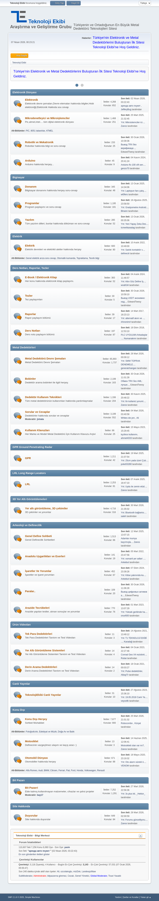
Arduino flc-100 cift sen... (133, 165)
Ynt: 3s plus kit (128, 793)
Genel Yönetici (82, 876)
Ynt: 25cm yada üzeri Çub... (134, 460)
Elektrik (30, 245)
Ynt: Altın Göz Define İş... (133, 281)
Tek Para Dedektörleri (38, 633)
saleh (123, 516)
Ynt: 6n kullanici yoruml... (133, 401)
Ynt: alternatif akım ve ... (132, 318)
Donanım (31, 186)
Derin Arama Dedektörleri (41, 667)
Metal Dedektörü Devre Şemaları (45, 358)
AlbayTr (124, 675)
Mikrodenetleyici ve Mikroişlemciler (47, 118)
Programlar (32, 203)
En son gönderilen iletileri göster (34, 854)
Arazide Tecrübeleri (37, 607)
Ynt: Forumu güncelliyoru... (134, 820)
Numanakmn (130, 338)
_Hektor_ (140, 793)
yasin (67, 847)
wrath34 (125, 285)
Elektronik (31, 99)
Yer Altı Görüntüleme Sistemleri (45, 650)
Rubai (123, 658)
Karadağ (128, 641)
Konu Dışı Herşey (36, 719)
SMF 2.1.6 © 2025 (16, 897)
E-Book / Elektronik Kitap (41, 277)
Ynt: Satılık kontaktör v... (132, 250)
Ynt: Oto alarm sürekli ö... (133, 762)
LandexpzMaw (89, 871)
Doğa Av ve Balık (66, 731)
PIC (27, 130)
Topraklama (82, 258)
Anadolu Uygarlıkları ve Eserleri (45, 556)
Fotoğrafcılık (32, 731)
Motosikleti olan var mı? (132, 745)
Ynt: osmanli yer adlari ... (133, 558)
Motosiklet (31, 741)
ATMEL (49, 130)
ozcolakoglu (66, 871)
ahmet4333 (126, 438)
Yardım (118, 897)
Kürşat (137, 723)
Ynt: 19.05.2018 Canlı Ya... (134, 697)
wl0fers (124, 194)
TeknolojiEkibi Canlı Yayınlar (43, 694)
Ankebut (125, 562)
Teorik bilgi (94, 258)
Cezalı (71, 876)
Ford (73, 770)
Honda (80, 770)
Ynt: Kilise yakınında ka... (133, 575)
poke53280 (126, 464)
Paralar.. (30, 591)
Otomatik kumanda (66, 258)
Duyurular (31, 815)
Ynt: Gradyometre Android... (134, 207)
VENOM (125, 765)
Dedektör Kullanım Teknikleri (43, 397)
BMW (46, 770)
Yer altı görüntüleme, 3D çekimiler (46, 508)
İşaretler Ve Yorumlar (38, 571)
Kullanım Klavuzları (37, 430)
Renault (101, 770)
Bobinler (30, 378)
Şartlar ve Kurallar (131, 897)
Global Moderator (98, 876)
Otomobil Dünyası (36, 757)
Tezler (29, 295)
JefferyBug (126, 109)
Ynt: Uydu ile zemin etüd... (133, 486)
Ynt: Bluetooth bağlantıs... (133, 512)
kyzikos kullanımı (129, 434)
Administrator (39, 876)
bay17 (40, 795)
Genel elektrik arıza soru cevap (41, 258)
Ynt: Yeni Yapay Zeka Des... (134, 224)
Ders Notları (32, 330)
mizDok (76, 871)
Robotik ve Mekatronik (39, 142)
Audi (40, 770)
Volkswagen (90, 770)
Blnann (124, 211)
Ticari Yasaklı (114, 876)
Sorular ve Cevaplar (37, 411)
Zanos (124, 126)
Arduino (30, 160)
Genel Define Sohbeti (38, 536)
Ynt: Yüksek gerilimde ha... (134, 612)
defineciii (125, 253)
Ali (137, 418)
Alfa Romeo (31, 770)
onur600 (125, 615)
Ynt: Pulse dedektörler (131, 671)
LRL (27, 484)
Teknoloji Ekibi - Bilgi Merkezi (33, 835)
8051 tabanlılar (38, 130)
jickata (40, 419)
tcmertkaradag (128, 227)
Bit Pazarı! (31, 787)
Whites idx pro (128, 418)
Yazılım (29, 219)
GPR (28, 458)
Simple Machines (32, 897)
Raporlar (30, 314)
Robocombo (127, 723)
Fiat (68, 770)
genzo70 (125, 168)
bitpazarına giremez (57, 876)
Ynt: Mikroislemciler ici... (132, 122)
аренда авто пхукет (131, 106)
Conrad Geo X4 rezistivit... (133, 654)
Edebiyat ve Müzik (48, 731)
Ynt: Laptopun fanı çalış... (133, 191)
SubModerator (25, 876)
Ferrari (62, 770)
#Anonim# (126, 322)
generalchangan (128, 368)
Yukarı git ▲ (145, 897)
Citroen (53, 770)
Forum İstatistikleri (28, 842)
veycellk (125, 701)
